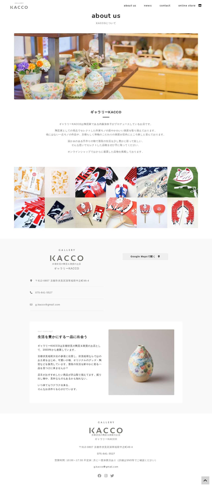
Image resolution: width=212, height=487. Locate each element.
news (148, 5)
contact (165, 5)
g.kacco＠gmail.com (106, 466)
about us (130, 5)
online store (190, 5)
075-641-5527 (106, 453)
